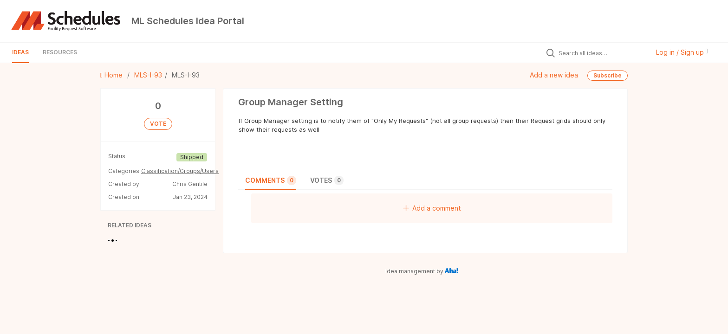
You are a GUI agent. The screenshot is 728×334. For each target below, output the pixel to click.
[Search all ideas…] (602, 52)
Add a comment (432, 208)
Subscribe (607, 75)
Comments (270, 180)
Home (112, 75)
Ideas (20, 52)
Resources (60, 52)
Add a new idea (554, 75)
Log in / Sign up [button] (682, 52)
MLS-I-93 (148, 75)
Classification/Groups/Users (180, 170)
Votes (327, 180)
